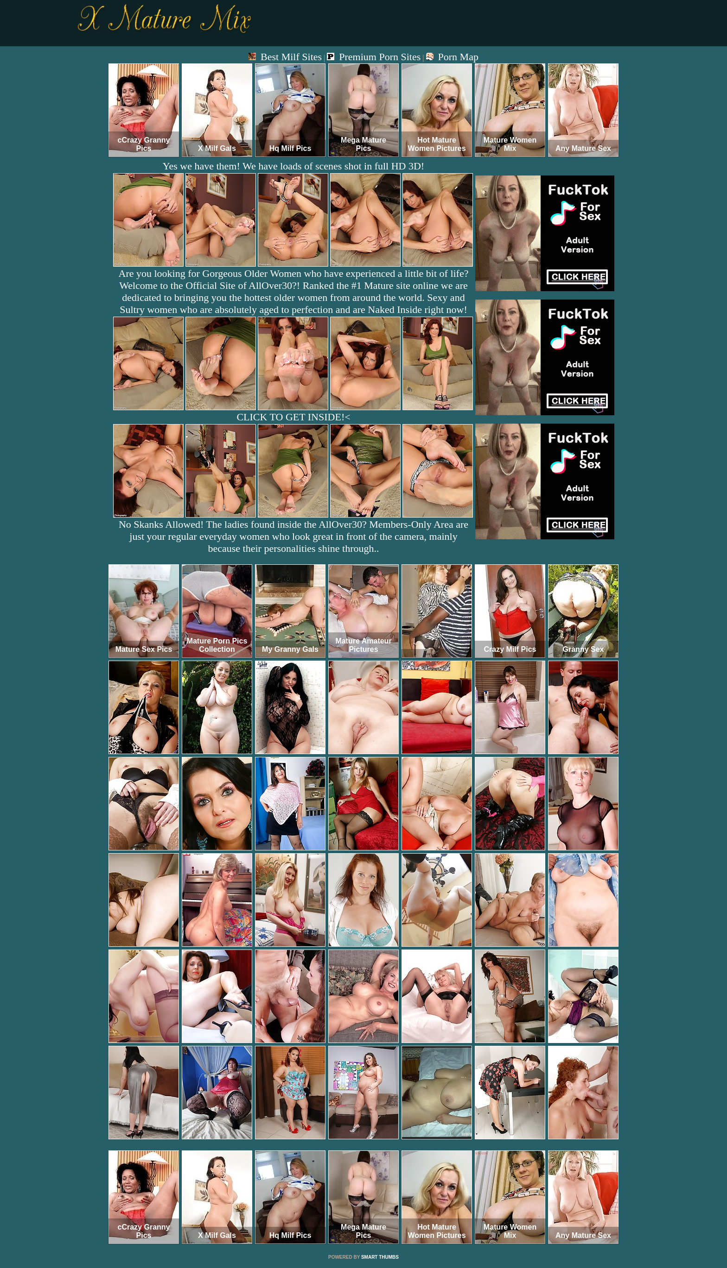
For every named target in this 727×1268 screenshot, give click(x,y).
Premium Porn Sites (374, 56)
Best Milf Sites (285, 56)
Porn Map (452, 56)
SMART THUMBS (380, 1257)
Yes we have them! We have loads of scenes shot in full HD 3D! (293, 166)
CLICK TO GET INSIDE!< (293, 417)
